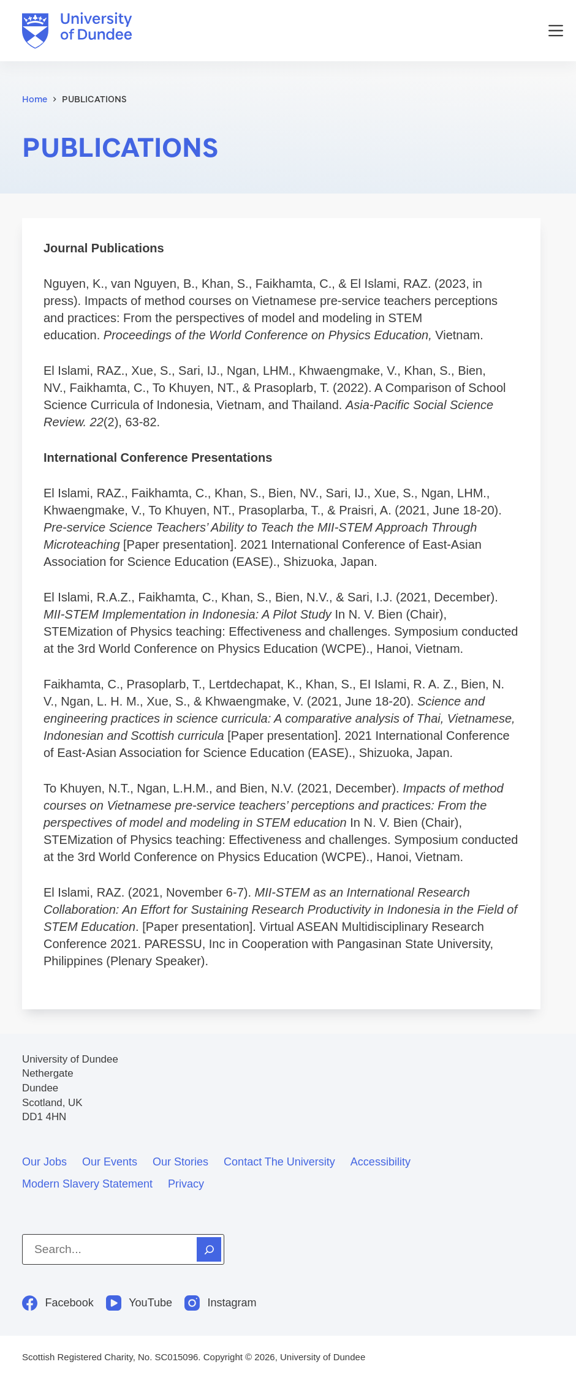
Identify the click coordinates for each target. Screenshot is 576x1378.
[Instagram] (220, 1303)
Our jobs (44, 1162)
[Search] (209, 1249)
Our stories (180, 1162)
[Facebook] (58, 1303)
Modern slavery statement (87, 1184)
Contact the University (279, 1162)
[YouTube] (139, 1303)
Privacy (186, 1184)
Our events (109, 1162)
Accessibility (381, 1162)
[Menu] (555, 30)
